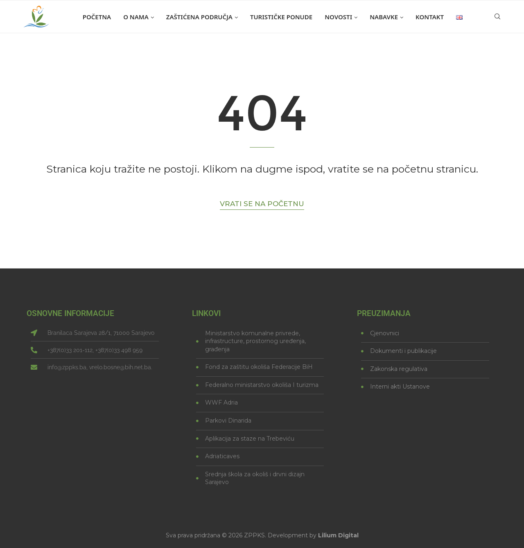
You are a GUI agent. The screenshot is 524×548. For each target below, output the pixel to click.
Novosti (338, 17)
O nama (136, 17)
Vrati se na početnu (262, 204)
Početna (97, 17)
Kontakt (430, 17)
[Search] (497, 16)
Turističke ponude (281, 17)
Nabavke (384, 17)
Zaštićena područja (199, 17)
